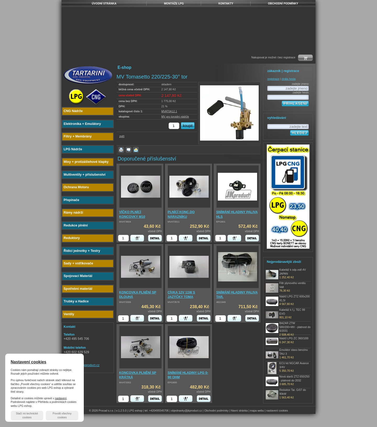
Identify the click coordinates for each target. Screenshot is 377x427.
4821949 (221, 302)
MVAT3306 (125, 302)
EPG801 (220, 221)
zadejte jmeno (300, 83)
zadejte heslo (301, 92)
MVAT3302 (125, 382)
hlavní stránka (239, 410)
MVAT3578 (173, 302)
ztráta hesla (288, 78)
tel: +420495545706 (157, 410)
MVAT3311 (173, 221)
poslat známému (135, 149)
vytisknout (121, 149)
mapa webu (257, 410)
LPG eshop (135, 410)
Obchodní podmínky (216, 410)
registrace (273, 78)
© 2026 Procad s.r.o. (101, 410)
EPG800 (172, 382)
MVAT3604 (125, 221)
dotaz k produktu (128, 149)
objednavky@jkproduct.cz (186, 410)
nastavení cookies (277, 410)
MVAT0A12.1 (169, 111)
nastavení (60, 398)
